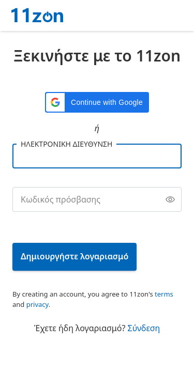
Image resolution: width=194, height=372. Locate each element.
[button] (97, 102)
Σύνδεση (144, 328)
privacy (37, 304)
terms (164, 294)
